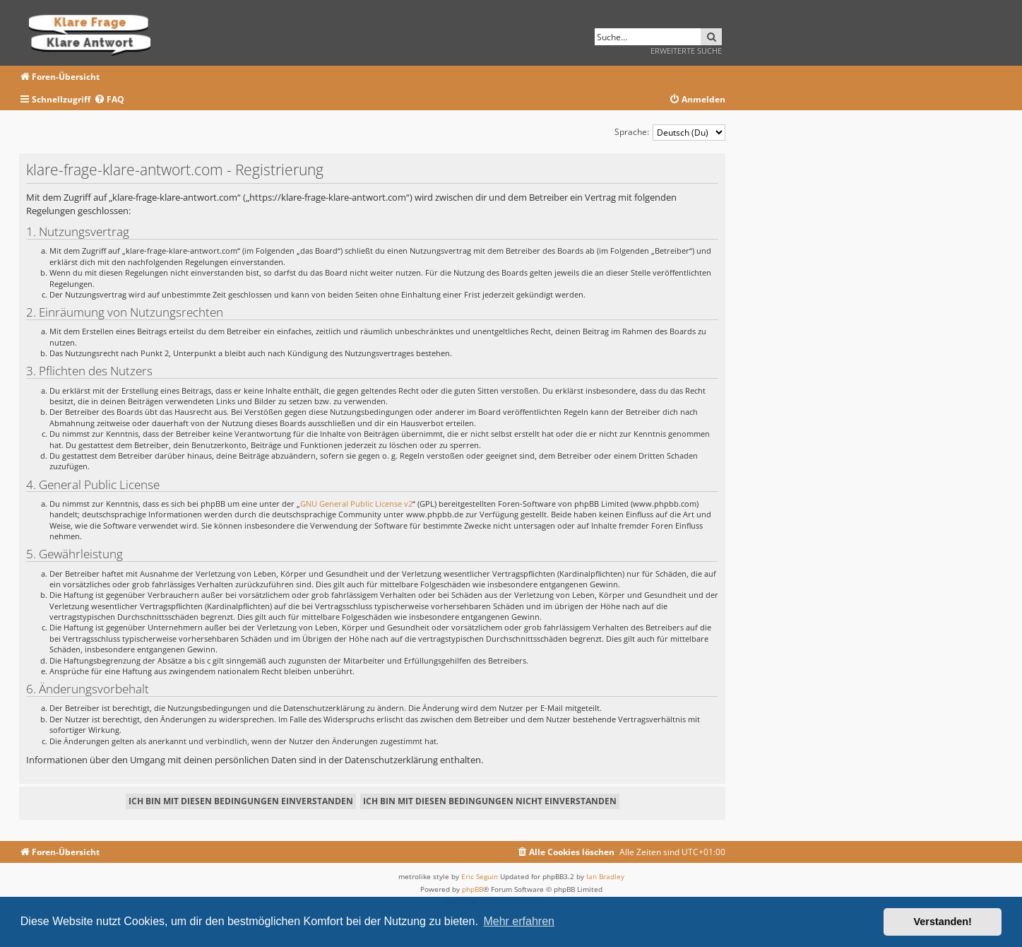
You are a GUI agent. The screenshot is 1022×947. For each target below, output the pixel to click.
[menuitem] (109, 100)
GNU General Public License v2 (356, 503)
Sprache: (631, 132)
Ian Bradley (605, 876)
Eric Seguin (479, 876)
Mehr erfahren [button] (518, 921)
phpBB (472, 889)
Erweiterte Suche (686, 50)
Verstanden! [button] (943, 921)
